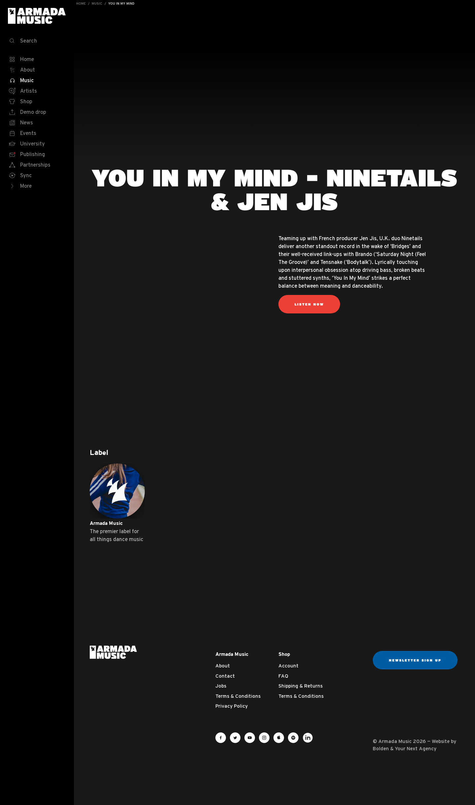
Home (81, 3)
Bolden (381, 748)
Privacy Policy (231, 706)
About (222, 665)
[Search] (37, 41)
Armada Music (37, 16)
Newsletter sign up (415, 660)
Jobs (220, 686)
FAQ (283, 676)
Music (97, 3)
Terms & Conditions (238, 696)
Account (288, 665)
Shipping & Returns (300, 686)
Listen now (309, 304)
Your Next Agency (415, 748)
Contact (225, 676)
